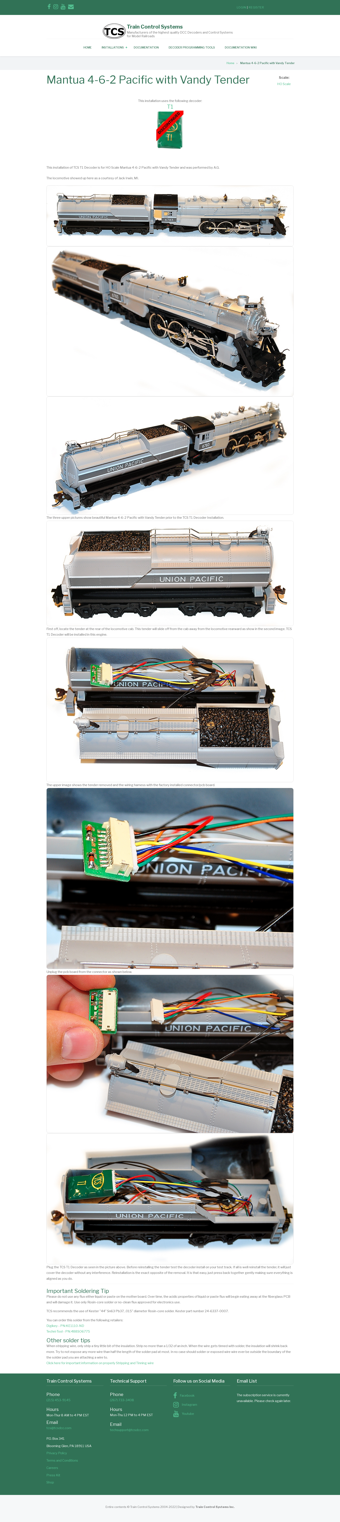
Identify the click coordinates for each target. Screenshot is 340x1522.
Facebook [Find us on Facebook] (187, 1396)
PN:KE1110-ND (72, 1326)
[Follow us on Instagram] (55, 7)
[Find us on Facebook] (49, 7)
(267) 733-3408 (122, 1400)
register (256, 7)
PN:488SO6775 (77, 1331)
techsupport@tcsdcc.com (129, 1430)
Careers (52, 1468)
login (241, 7)
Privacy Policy (56, 1453)
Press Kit (53, 1475)
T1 (170, 106)
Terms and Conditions (62, 1460)
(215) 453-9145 (58, 1400)
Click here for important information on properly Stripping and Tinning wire (100, 1363)
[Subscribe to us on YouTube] (63, 7)
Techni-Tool (54, 1331)
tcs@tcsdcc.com (58, 1428)
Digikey (52, 1326)
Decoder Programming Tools (192, 47)
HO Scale (284, 84)
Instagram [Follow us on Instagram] (189, 1405)
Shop (50, 1482)
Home (87, 47)
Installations (113, 47)
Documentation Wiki (241, 47)
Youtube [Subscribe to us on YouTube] (188, 1414)
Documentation (146, 47)
